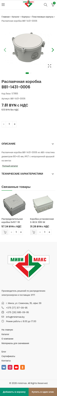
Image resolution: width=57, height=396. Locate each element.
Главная (6, 16)
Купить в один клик (43, 391)
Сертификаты (8, 356)
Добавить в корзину (14, 391)
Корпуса (26, 16)
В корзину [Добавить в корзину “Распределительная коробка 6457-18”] (5, 232)
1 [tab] (27, 73)
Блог (4, 351)
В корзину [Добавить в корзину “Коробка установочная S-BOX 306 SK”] (33, 232)
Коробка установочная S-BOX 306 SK (42, 220)
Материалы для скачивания (15, 343)
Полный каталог (10, 165)
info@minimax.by (15, 316)
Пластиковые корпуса (42, 16)
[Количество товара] (9, 124)
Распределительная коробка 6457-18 (12, 220)
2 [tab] (30, 73)
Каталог (15, 16)
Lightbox (49, 65)
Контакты (6, 360)
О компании (7, 338)
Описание (9, 144)
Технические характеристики (22, 174)
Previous (5, 49)
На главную (7, 329)
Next (52, 49)
